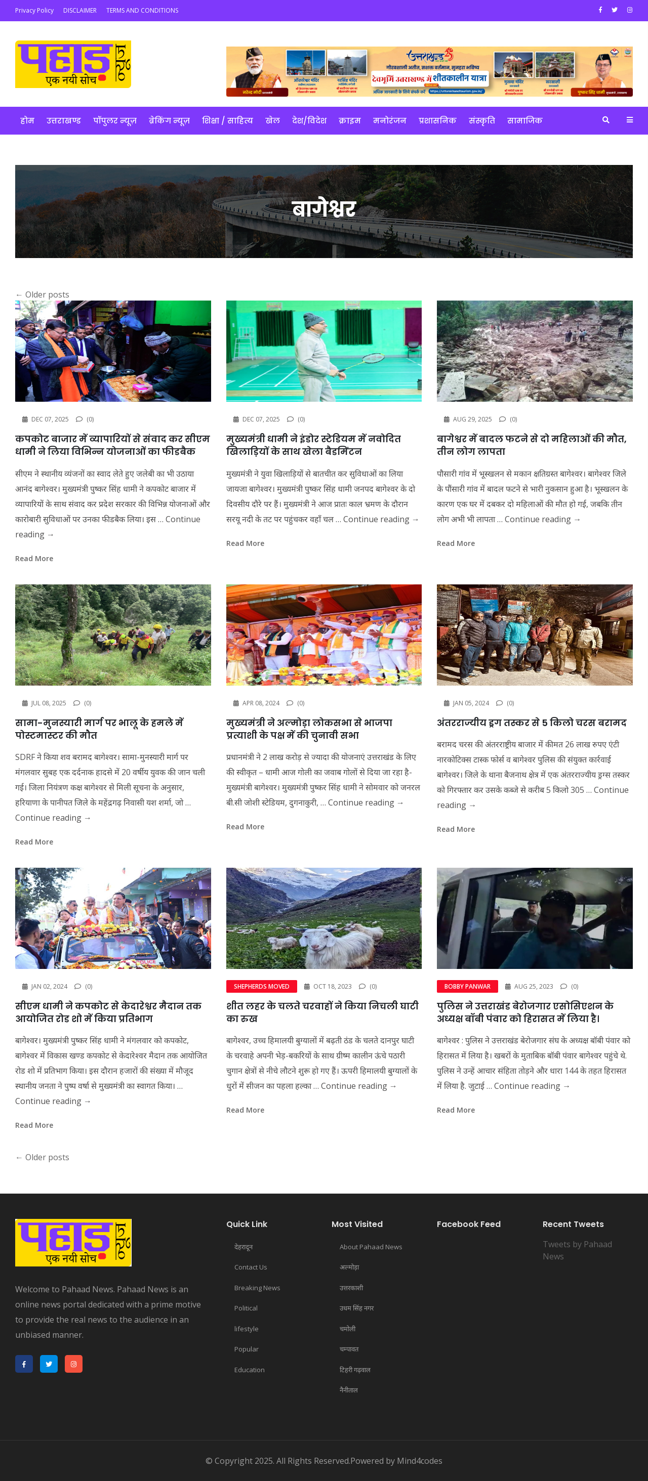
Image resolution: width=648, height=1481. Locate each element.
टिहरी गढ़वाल (355, 1369)
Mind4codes (419, 1460)
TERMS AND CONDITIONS (142, 10)
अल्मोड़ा (349, 1267)
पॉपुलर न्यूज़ (115, 120)
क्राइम (350, 120)
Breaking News (257, 1287)
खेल (272, 120)
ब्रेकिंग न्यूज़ (169, 120)
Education (249, 1369)
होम (27, 120)
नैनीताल (349, 1389)
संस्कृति (482, 120)
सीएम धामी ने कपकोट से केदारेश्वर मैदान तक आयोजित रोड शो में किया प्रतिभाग (108, 1012)
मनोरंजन (390, 120)
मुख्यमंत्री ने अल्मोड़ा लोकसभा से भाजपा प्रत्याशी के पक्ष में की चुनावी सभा (309, 729)
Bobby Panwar (467, 986)
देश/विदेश (309, 120)
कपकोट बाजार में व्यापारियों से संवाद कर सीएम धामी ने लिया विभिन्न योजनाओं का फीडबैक (112, 445)
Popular (246, 1348)
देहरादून (243, 1246)
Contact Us (250, 1267)
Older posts (42, 294)
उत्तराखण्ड (64, 120)
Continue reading (381, 519)
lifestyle (246, 1328)
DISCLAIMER (80, 10)
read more (34, 558)
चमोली (347, 1328)
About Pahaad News (371, 1246)
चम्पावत (349, 1348)
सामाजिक (525, 120)
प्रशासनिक (438, 120)
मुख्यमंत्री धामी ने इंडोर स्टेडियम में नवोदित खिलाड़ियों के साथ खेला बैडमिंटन (313, 445)
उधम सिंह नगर (357, 1308)
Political (246, 1308)
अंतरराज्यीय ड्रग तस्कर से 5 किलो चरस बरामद (532, 722)
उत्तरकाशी (351, 1287)
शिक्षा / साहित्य (227, 120)
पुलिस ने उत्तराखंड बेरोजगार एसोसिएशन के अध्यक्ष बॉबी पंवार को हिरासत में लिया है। (525, 1012)
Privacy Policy (34, 10)
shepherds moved (262, 986)
